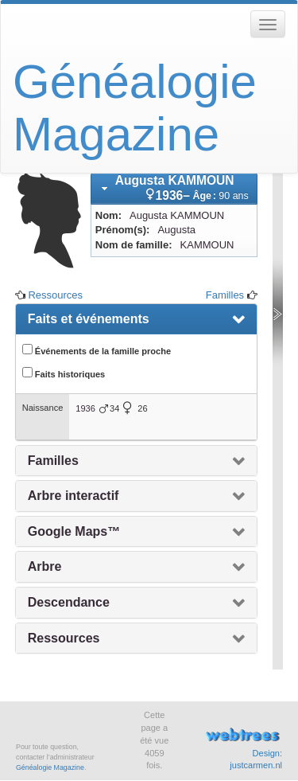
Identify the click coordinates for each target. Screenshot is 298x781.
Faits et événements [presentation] (88, 319)
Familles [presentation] (53, 460)
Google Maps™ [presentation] (74, 531)
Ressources (55, 295)
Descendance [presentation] (69, 602)
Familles (225, 295)
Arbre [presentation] (45, 566)
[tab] (174, 189)
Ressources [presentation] (64, 638)
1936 (85, 408)
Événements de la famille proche (96, 350)
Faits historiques (63, 373)
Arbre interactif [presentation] (73, 495)
